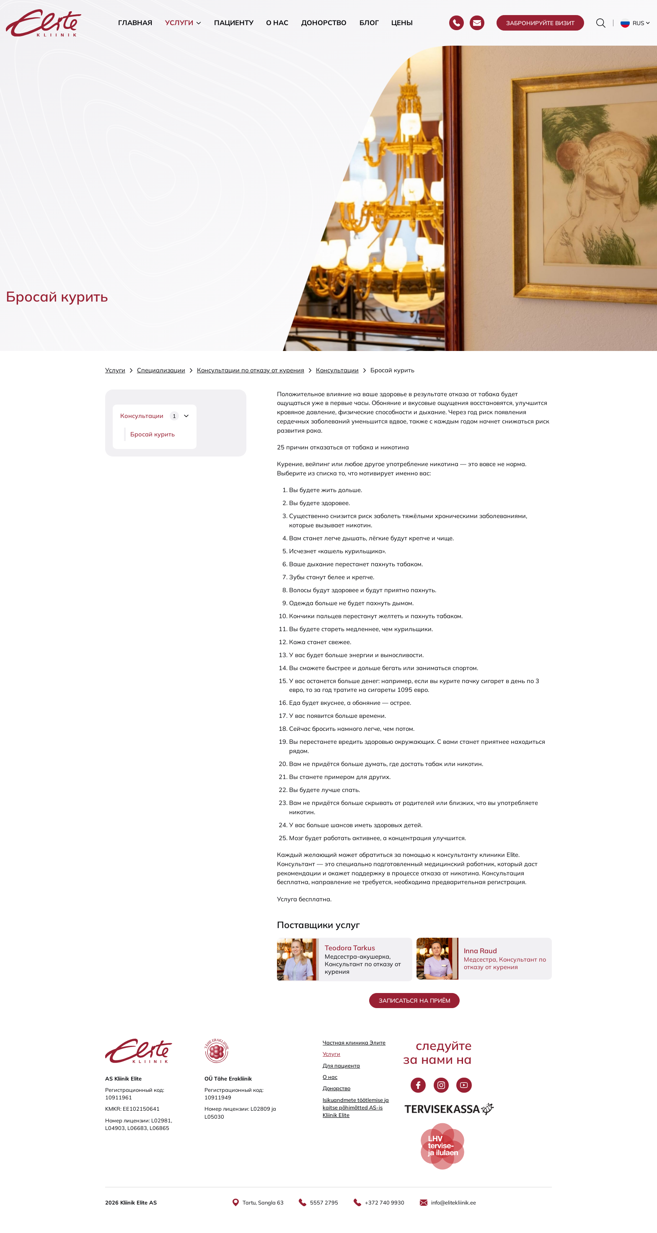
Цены (402, 22)
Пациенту (233, 22)
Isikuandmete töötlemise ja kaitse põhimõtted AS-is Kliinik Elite (356, 1107)
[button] (636, 23)
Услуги (179, 22)
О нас (277, 22)
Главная (135, 22)
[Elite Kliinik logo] (43, 22)
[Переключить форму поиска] (600, 23)
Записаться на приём (414, 1000)
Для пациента (341, 1065)
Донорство (324, 22)
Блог (369, 22)
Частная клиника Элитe (354, 1042)
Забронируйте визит (540, 22)
